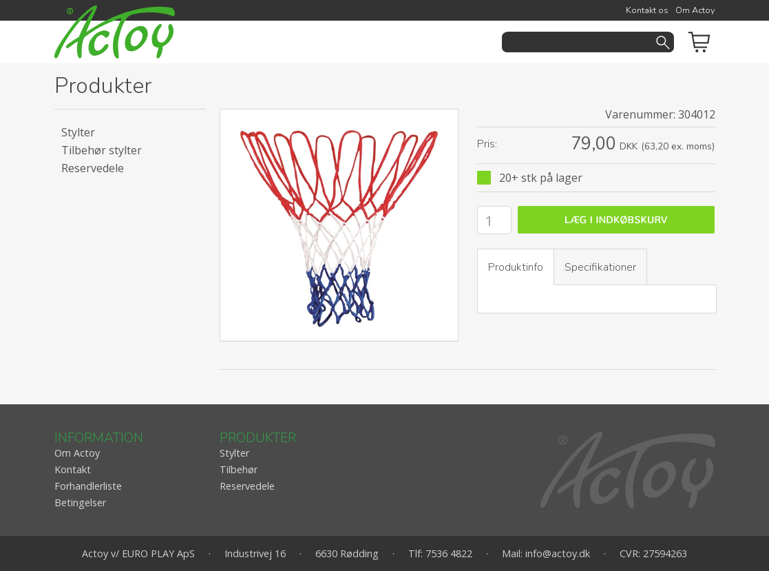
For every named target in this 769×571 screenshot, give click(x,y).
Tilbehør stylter (101, 150)
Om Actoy (695, 10)
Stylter (78, 132)
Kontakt (72, 469)
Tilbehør (238, 469)
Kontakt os (647, 10)
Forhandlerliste (88, 485)
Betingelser (80, 502)
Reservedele (92, 168)
